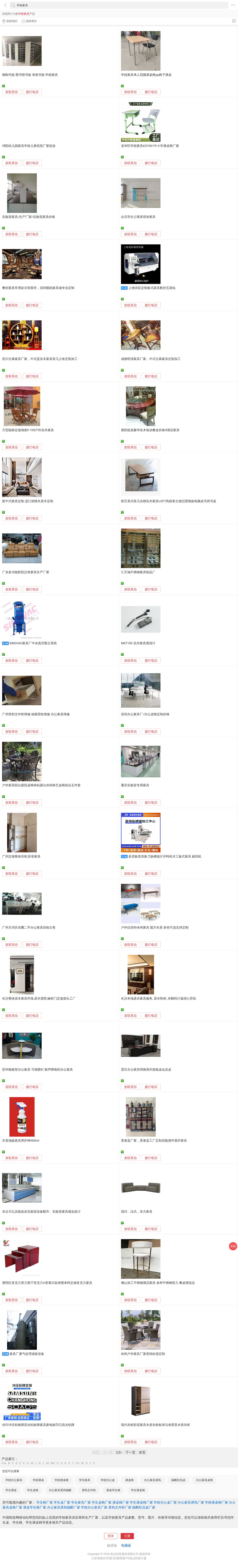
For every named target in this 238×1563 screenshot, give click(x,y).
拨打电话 (32, 92)
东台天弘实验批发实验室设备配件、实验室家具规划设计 (41, 1211)
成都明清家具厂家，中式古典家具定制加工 (151, 359)
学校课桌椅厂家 (216, 1502)
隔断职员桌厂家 (143, 1507)
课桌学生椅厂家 (34, 1507)
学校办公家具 (13, 1480)
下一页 (130, 1452)
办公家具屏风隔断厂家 (63, 1507)
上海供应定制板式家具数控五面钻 (152, 288)
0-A (4, 1463)
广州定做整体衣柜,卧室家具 (21, 856)
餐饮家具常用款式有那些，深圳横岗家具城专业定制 (38, 288)
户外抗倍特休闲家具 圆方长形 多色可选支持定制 (154, 927)
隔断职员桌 (178, 1480)
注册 (127, 1536)
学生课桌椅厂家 (141, 1502)
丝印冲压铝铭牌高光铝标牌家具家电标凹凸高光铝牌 (38, 1425)
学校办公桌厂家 (165, 1502)
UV (77, 1463)
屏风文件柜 (89, 1490)
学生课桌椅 (138, 1490)
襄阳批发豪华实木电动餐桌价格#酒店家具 (150, 430)
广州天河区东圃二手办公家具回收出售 (29, 927)
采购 (233, 1246)
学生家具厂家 (81, 1502)
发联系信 (11, 92)
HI (32, 1463)
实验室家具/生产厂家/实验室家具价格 (28, 217)
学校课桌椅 (62, 1480)
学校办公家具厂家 (94, 1507)
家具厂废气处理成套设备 (27, 1354)
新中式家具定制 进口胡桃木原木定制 (27, 501)
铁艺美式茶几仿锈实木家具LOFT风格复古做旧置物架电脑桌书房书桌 (168, 501)
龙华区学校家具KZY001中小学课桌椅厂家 (150, 146)
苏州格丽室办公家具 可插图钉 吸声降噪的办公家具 (37, 1069)
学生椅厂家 (44, 1502)
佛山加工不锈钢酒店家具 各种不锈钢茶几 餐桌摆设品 (158, 1283)
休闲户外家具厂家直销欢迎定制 (143, 1354)
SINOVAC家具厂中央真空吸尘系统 (33, 643)
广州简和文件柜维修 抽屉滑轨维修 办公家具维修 (36, 714)
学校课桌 (38, 1480)
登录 (111, 1536)
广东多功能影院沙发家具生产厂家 (25, 572)
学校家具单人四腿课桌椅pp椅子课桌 (146, 75)
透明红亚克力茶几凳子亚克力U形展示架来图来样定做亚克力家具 (47, 1283)
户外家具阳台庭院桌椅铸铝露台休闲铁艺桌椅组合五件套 (41, 785)
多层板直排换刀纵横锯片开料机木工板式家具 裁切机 (164, 856)
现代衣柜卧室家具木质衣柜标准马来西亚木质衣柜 (155, 1425)
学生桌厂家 (62, 1502)
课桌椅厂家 (120, 1502)
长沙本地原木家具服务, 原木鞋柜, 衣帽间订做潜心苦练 (158, 998)
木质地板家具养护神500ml (20, 1140)
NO (53, 1463)
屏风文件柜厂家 (119, 1507)
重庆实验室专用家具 (135, 785)
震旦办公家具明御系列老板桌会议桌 (146, 1069)
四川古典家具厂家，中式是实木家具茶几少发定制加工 (40, 359)
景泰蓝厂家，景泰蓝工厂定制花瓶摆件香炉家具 (154, 1140)
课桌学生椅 (113, 1490)
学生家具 (84, 1480)
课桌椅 (129, 1480)
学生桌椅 (32, 1490)
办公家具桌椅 (204, 1480)
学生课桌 (11, 1490)
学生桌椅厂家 (102, 1502)
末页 (142, 1452)
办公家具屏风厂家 (191, 1502)
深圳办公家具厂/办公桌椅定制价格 (145, 714)
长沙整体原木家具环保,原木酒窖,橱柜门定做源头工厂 (39, 998)
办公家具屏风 (152, 1480)
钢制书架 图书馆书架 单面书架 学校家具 (30, 75)
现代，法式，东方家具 (136, 1211)
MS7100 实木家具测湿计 (138, 643)
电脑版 (126, 1545)
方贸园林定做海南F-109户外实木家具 (28, 430)
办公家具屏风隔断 (60, 1490)
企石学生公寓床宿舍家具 (138, 217)
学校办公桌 (108, 1480)
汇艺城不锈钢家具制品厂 (138, 572)
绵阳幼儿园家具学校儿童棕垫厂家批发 (29, 146)
